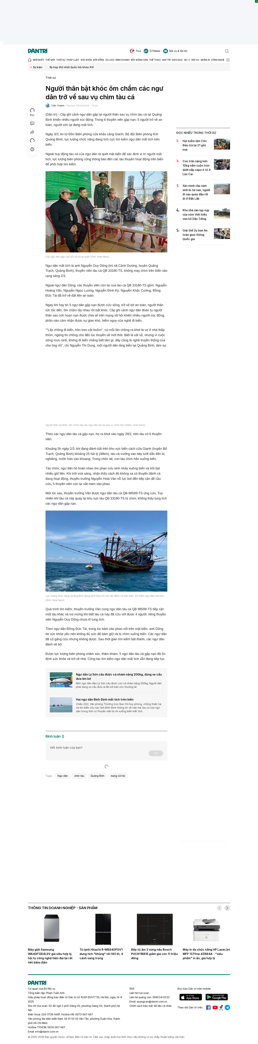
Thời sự (51, 77)
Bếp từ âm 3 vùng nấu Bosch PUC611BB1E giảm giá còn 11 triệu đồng (154, 954)
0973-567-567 (84, 1014)
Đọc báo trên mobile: (194, 988)
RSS (132, 988)
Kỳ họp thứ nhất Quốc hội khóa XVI (72, 67)
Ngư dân (63, 775)
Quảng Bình (97, 775)
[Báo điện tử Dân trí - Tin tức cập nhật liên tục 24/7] (37, 50)
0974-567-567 (56, 1027)
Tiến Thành (57, 105)
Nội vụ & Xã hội (175, 51)
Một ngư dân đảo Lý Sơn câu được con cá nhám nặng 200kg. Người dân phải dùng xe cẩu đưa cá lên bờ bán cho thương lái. (119, 685)
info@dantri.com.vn (46, 1031)
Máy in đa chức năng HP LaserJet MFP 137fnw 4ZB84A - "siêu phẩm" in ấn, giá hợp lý (206, 954)
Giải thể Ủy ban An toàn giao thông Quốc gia (195, 235)
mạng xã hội (118, 775)
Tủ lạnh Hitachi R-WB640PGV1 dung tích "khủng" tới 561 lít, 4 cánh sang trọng (101, 954)
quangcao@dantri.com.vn (152, 1001)
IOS (191, 997)
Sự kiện (37, 67)
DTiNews (152, 51)
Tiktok (221, 1007)
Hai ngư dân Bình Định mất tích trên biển (104, 699)
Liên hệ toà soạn (139, 992)
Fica (135, 51)
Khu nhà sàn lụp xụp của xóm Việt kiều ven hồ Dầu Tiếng (196, 214)
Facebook (208, 1007)
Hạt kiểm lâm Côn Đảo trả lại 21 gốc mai (195, 145)
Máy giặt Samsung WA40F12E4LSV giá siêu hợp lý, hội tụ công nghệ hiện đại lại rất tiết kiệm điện (50, 956)
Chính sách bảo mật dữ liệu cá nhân (151, 1005)
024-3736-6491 (50, 1014)
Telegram (227, 1007)
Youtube (215, 1007)
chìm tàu (79, 775)
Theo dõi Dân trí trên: (190, 1007)
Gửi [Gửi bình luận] (156, 753)
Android (217, 997)
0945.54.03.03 (160, 997)
